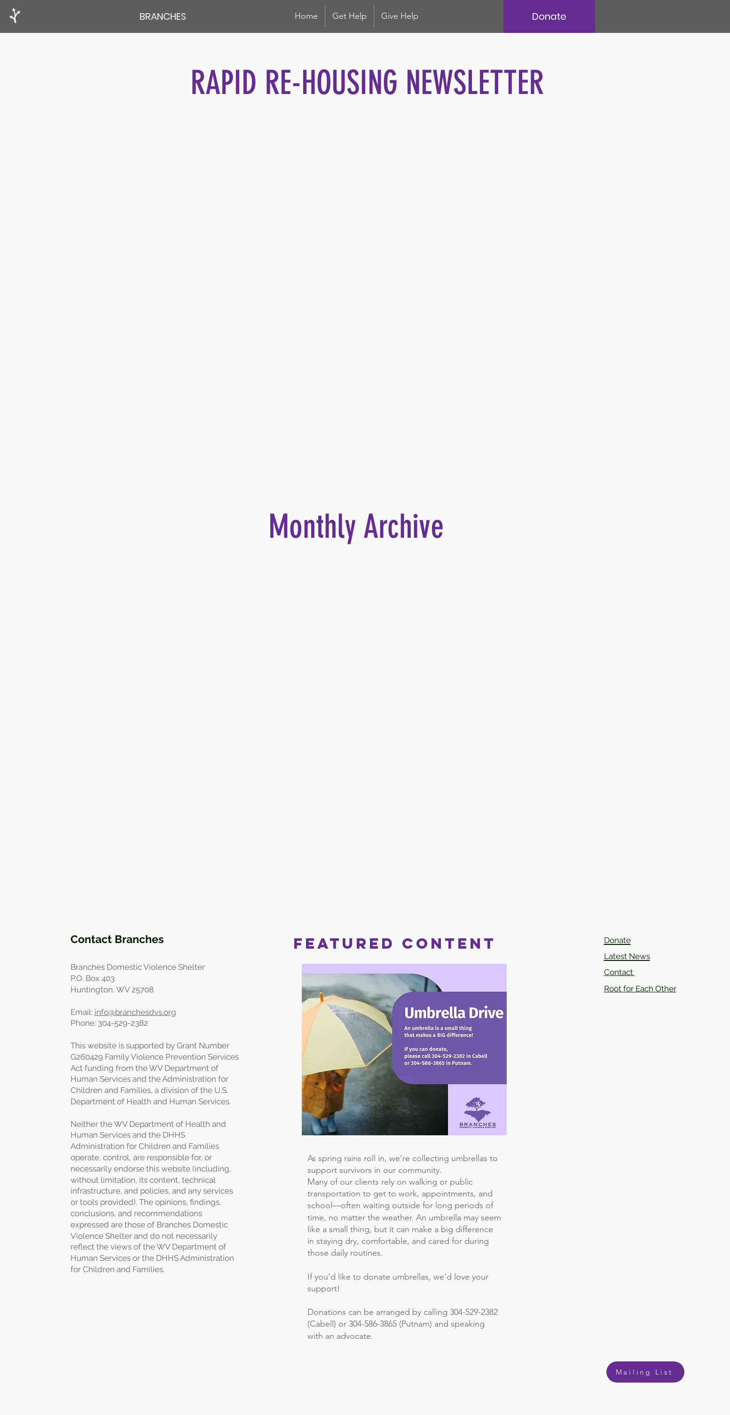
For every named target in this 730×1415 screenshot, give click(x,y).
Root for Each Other (640, 988)
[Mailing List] (645, 1372)
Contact (619, 972)
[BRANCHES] (164, 16)
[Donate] (549, 16)
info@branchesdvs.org (135, 1012)
